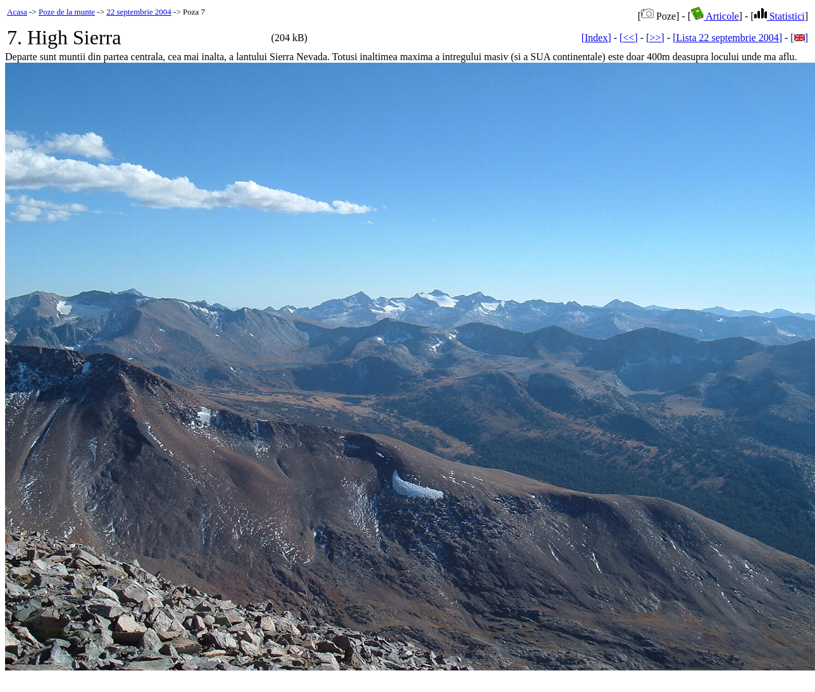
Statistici (779, 16)
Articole (715, 16)
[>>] (655, 37)
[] (799, 37)
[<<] (628, 37)
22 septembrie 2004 (138, 11)
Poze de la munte (67, 11)
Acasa (17, 11)
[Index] (596, 37)
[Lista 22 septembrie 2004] (727, 37)
